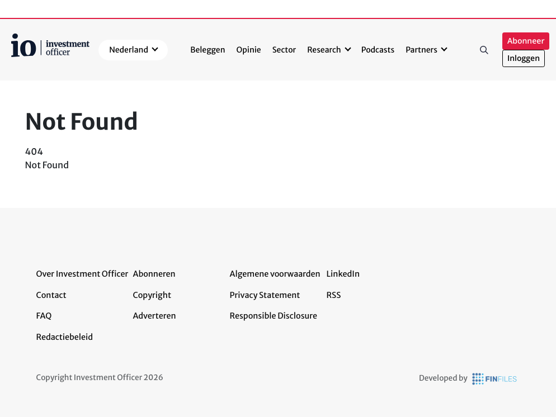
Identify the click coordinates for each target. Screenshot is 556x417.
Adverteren (154, 316)
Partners (421, 50)
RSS (334, 295)
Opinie (249, 50)
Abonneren (154, 274)
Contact (51, 295)
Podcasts (377, 50)
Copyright (152, 295)
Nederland (128, 50)
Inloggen (523, 58)
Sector (284, 50)
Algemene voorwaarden (275, 274)
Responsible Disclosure (274, 316)
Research (324, 50)
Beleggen (207, 50)
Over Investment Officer (82, 274)
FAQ (44, 316)
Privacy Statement (265, 295)
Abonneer (525, 41)
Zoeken (484, 49)
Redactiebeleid (64, 337)
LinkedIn (343, 274)
